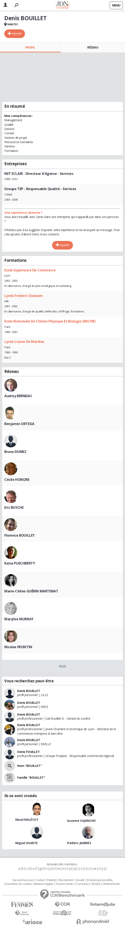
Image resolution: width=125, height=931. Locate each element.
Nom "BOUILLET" (29, 766)
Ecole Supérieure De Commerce (30, 270)
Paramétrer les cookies (18, 884)
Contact (40, 880)
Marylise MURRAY (18, 619)
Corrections (83, 884)
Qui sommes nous (22, 880)
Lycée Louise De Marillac (24, 341)
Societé (80, 880)
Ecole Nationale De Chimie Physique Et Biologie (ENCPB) (49, 321)
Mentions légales (43, 884)
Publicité (52, 880)
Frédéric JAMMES (79, 843)
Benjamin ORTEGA (19, 423)
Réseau (92, 47)
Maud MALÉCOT (27, 819)
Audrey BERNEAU (18, 396)
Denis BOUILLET (28, 691)
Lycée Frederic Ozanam (23, 295)
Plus (62, 666)
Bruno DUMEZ (15, 451)
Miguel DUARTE (26, 843)
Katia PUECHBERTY (19, 563)
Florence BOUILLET (19, 535)
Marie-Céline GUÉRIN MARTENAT (31, 591)
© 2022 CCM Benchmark (106, 884)
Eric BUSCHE (13, 507)
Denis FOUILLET (28, 752)
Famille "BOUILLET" (31, 777)
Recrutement (66, 880)
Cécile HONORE (16, 479)
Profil (30, 47)
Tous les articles (65, 884)
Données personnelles (100, 880)
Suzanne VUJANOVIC (81, 821)
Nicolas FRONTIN (18, 647)
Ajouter (17, 33)
